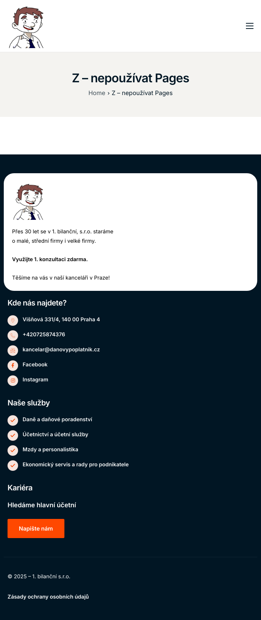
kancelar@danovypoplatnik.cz (61, 349)
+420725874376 (44, 334)
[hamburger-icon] (249, 26)
